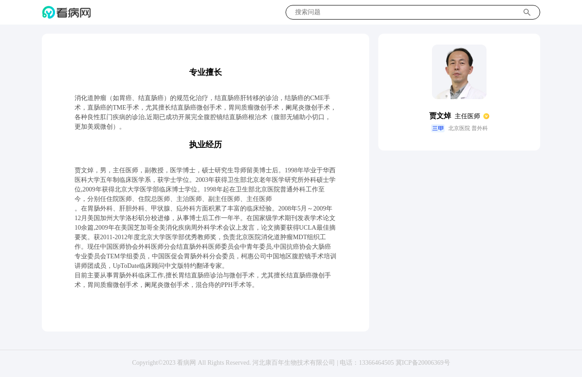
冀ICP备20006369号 (423, 362)
